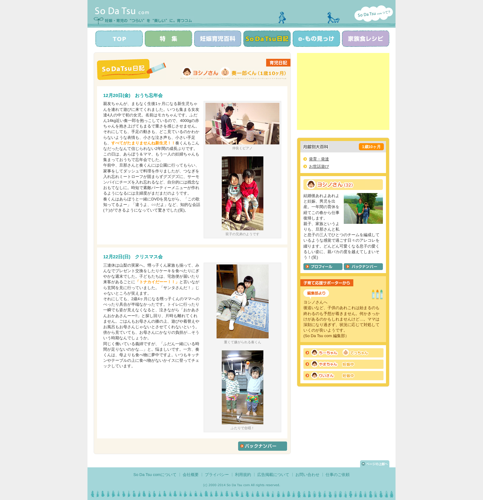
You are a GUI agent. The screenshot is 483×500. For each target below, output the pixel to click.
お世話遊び (319, 166)
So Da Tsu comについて (155, 474)
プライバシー (217, 474)
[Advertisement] (343, 91)
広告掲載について (273, 474)
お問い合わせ (307, 474)
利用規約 (243, 474)
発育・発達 (319, 159)
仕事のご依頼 (338, 474)
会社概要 (191, 474)
